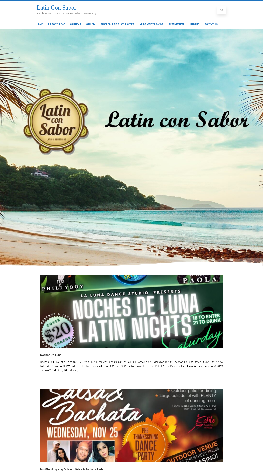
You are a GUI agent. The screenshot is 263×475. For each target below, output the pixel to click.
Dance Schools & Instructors (117, 24)
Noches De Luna (50, 355)
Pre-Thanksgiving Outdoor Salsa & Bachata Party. (72, 469)
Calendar (75, 24)
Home (40, 24)
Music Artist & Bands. (151, 24)
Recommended (176, 24)
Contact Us (211, 24)
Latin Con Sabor (56, 7)
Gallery (90, 24)
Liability (194, 24)
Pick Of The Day (56, 24)
